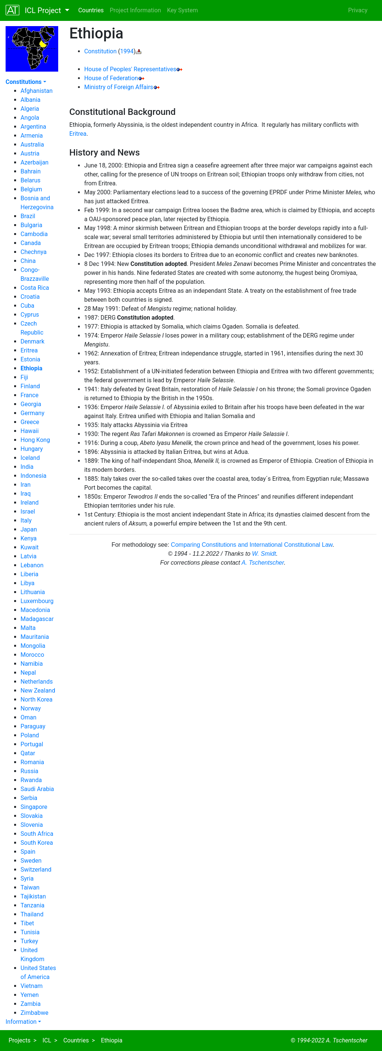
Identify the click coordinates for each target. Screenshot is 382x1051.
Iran (26, 484)
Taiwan (30, 887)
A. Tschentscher (262, 562)
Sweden (31, 860)
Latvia (29, 556)
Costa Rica (35, 287)
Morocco (32, 654)
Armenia (32, 135)
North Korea (37, 699)
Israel (28, 511)
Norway (31, 708)
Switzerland (36, 869)
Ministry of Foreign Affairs (118, 87)
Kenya (29, 538)
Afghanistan (37, 90)
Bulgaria (31, 225)
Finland (30, 386)
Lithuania (33, 592)
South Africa (37, 833)
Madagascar (37, 618)
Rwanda (31, 780)
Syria (27, 878)
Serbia (29, 797)
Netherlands (37, 681)
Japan (29, 529)
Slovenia (32, 824)
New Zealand (38, 690)
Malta (28, 627)
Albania (30, 99)
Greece (30, 422)
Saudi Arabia (37, 789)
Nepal (28, 672)
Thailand (32, 914)
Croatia (30, 296)
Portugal (32, 744)
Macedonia (35, 610)
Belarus (31, 180)
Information (21, 1021)
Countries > (79, 1040)
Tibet (27, 923)
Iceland (30, 457)
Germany (32, 413)
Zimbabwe (34, 1012)
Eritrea (29, 350)
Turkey (29, 941)
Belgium (31, 189)
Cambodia (34, 234)
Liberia (29, 574)
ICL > (50, 1040)
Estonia (30, 359)
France (29, 395)
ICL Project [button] (34, 10)
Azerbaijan (34, 162)
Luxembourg (37, 601)
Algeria (30, 108)
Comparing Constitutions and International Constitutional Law (251, 545)
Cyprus (30, 314)
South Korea (37, 842)
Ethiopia (111, 1040)
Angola (30, 117)
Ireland (30, 502)
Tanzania (32, 905)
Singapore (34, 806)
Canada (31, 243)
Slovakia (32, 815)
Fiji (24, 377)
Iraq (26, 493)
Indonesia (34, 475)
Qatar (28, 753)
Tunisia (30, 932)
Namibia (32, 663)
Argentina (33, 126)
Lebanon (32, 565)
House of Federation (111, 78)
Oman (29, 717)
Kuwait (30, 547)
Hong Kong (35, 439)
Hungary (32, 448)
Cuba (27, 305)
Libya (28, 583)
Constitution (100, 51)
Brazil (28, 216)
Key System (182, 10)
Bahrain (31, 171)
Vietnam (32, 985)
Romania (32, 762)
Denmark (32, 341)
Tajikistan (33, 896)
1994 (127, 51)
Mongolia (33, 645)
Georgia (31, 404)
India (27, 466)
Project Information (135, 10)
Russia (29, 771)
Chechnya (34, 251)
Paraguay (33, 726)
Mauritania (35, 636)
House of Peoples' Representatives (130, 69)
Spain (28, 851)
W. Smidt (264, 553)
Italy (26, 520)
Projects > (23, 1040)
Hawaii (30, 430)
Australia (32, 144)
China (28, 260)
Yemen (30, 994)
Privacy (357, 10)
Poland (30, 735)
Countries (91, 10)
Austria (30, 153)
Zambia (31, 1003)
